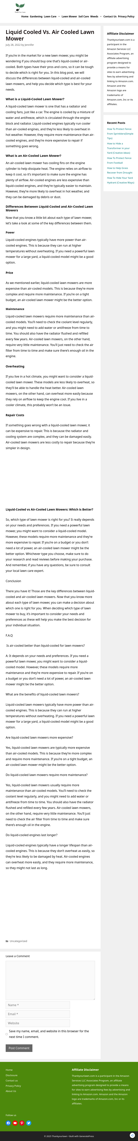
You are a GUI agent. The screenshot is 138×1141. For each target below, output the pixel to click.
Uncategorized (18, 941)
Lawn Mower (69, 16)
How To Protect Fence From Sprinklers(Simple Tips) (120, 133)
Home (24, 16)
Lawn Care (52, 16)
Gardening (36, 16)
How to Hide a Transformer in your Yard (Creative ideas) (118, 148)
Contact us (110, 16)
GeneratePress (86, 1136)
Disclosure (11, 1075)
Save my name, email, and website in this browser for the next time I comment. (49, 1034)
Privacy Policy (126, 16)
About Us (11, 1091)
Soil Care (83, 16)
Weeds (96, 16)
